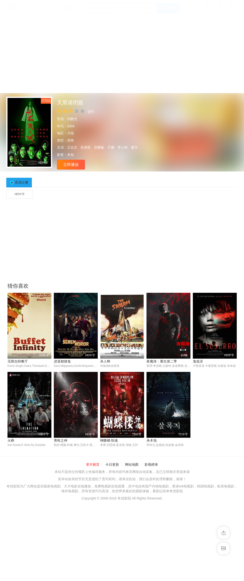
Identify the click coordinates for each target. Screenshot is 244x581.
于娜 (110, 147)
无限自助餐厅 (17, 361)
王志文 (72, 147)
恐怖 (70, 140)
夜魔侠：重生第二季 (161, 361)
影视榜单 (151, 465)
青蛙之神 (60, 441)
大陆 (70, 133)
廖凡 (134, 147)
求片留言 (92, 465)
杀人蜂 (105, 361)
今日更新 (112, 465)
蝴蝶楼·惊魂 (109, 441)
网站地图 (132, 465)
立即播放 (71, 165)
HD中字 (19, 194)
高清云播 (21, 182)
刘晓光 (72, 119)
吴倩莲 (85, 147)
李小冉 (123, 147)
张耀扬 (99, 147)
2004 (71, 126)
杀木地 (151, 441)
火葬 (10, 441)
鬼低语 (198, 361)
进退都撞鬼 (62, 361)
